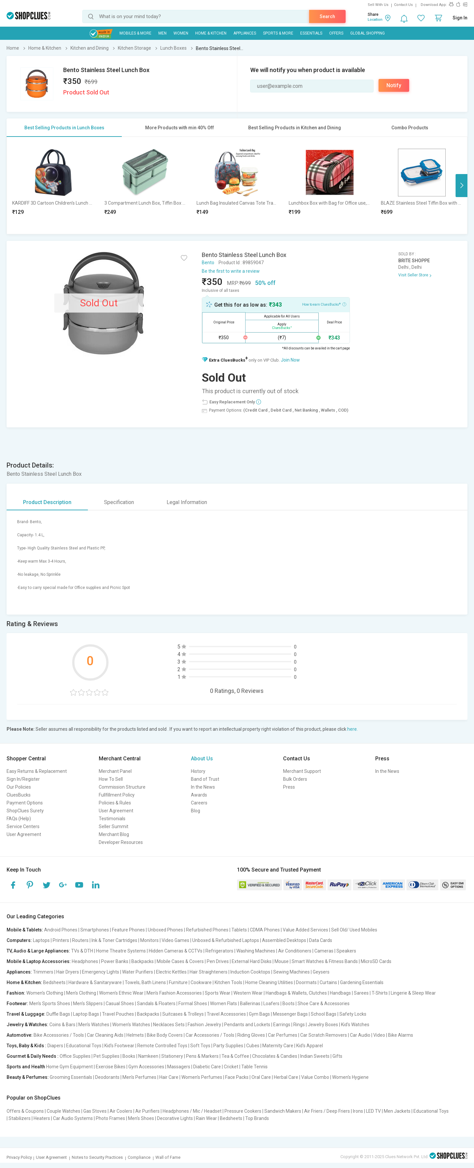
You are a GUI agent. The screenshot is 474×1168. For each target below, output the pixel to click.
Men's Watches (93, 1024)
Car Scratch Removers (323, 1035)
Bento (208, 262)
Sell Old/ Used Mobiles (354, 929)
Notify (393, 85)
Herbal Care (286, 1077)
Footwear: (17, 1003)
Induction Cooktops (250, 972)
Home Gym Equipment (69, 1066)
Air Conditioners (294, 950)
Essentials (311, 33)
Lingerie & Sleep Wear (413, 993)
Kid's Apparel (309, 1045)
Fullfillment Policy (117, 795)
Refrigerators (219, 950)
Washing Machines (255, 950)
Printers (61, 940)
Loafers (271, 1003)
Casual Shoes (120, 1003)
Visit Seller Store (413, 275)
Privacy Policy (19, 1157)
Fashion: (16, 993)
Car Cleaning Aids (105, 1035)
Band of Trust (205, 779)
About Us (202, 758)
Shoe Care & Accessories (324, 1003)
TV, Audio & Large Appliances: (38, 950)
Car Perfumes (282, 1035)
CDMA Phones (265, 929)
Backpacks (142, 961)
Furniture (178, 982)
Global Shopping (367, 33)
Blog (195, 810)
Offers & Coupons (25, 1111)
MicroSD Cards (376, 961)
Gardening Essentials (361, 982)
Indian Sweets (314, 1056)
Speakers (346, 950)
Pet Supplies (106, 1056)
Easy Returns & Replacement (37, 771)
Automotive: (20, 1035)
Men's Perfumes (139, 1077)
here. (352, 729)
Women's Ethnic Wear (121, 993)
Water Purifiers (137, 972)
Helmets (135, 1035)
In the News (203, 787)
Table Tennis (254, 1066)
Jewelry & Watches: (27, 1024)
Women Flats (223, 1003)
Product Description (47, 502)
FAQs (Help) (19, 818)
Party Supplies (228, 1045)
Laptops (41, 940)
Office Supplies (75, 1056)
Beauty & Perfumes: (28, 1077)
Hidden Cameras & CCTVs (175, 950)
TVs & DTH (82, 950)
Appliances (244, 33)
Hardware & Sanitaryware (95, 982)
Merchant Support (302, 771)
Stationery (172, 1056)
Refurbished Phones (207, 929)
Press (289, 787)
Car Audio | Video (367, 1035)
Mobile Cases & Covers (180, 961)
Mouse (282, 961)
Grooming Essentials (71, 1077)
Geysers (321, 972)
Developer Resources (121, 842)
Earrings (281, 1024)
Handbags (340, 993)
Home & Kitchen (210, 33)
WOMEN (180, 33)
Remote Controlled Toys (162, 1045)
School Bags (323, 1014)
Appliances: (19, 972)
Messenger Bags (290, 1014)
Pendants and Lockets (247, 1024)
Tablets (239, 929)
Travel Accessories (226, 1014)
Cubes (252, 1045)
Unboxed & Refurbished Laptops (225, 940)
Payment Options (25, 802)
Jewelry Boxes (323, 1024)
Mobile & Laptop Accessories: (39, 961)
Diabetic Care (207, 1066)
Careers (199, 802)
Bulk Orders (295, 779)
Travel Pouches (118, 1014)
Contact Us (403, 5)
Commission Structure (122, 787)
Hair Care (168, 1077)
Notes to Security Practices (97, 1157)
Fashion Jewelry (204, 1024)
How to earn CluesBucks (324, 304)
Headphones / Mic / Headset (192, 1111)
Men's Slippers (88, 1003)
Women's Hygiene (350, 1077)
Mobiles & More (135, 33)
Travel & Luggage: (26, 1014)
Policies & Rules (115, 802)
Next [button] (461, 185)
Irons (358, 1111)
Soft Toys (200, 1045)
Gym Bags (259, 1014)
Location (375, 19)
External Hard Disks (252, 961)
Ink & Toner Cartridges (114, 940)
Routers (80, 940)
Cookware (201, 982)
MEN (162, 33)
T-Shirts (380, 993)
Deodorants (107, 1077)
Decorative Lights (175, 1118)
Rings (299, 1024)
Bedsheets (54, 982)
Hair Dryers (67, 972)
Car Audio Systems (73, 1118)
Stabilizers (20, 1118)
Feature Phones (128, 929)
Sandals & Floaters (156, 1003)
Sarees (361, 993)
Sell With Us (378, 5)
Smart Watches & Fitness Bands (325, 961)
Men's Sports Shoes (49, 1003)
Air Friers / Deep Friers (327, 1111)
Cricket (231, 1066)
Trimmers (43, 972)
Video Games (175, 940)
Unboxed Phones (165, 929)
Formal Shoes (192, 1003)
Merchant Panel (115, 771)
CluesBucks (19, 795)
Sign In (460, 17)
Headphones (85, 961)
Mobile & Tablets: (25, 929)
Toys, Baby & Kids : (26, 1045)
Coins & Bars (62, 1024)
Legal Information (187, 502)
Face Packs (237, 1077)
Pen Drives (218, 961)
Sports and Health (26, 1066)
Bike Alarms (400, 1035)
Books (128, 1056)
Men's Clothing (81, 993)
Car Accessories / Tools (210, 1035)
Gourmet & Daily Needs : (33, 1056)
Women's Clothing (44, 993)
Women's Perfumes (201, 1077)
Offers (336, 33)
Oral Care (261, 1077)
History (198, 771)
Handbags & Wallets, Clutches (296, 993)
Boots (288, 1003)
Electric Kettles (171, 972)
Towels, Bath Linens (145, 982)
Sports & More (278, 33)
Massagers (178, 1066)
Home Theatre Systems (121, 950)
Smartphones (94, 929)
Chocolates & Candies (274, 1056)
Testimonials (112, 818)
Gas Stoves (95, 1111)
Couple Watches (63, 1111)
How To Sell (111, 779)
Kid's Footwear (119, 1045)
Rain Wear (206, 1118)
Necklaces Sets (169, 1024)
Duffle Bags (58, 1014)
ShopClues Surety (25, 810)
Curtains (328, 982)
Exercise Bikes (110, 1066)
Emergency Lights (100, 972)
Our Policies (19, 787)
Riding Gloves (251, 1035)
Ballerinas (250, 1003)
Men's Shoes (141, 1118)
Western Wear (248, 993)
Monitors (149, 940)
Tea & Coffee (235, 1056)
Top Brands (257, 1118)
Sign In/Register (23, 779)
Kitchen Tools (228, 982)
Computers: (19, 940)
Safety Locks (352, 1014)
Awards (199, 795)
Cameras (323, 950)
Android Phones (60, 929)
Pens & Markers (202, 1056)
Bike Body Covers (165, 1035)
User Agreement (24, 834)
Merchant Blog (114, 834)
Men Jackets (397, 1111)
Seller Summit (113, 826)
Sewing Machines (291, 972)
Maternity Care (277, 1045)
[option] (53, 185)
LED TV (373, 1111)
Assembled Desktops (284, 940)
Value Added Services (305, 929)
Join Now (290, 360)
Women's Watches (131, 1024)
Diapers (55, 1045)
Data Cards (320, 940)
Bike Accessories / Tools (59, 1035)
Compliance (139, 1157)
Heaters (42, 1118)
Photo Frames (110, 1118)
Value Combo (315, 1077)
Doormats (306, 982)
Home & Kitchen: (24, 982)
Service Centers (23, 826)
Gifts (337, 1056)
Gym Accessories (146, 1066)
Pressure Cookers (242, 1111)
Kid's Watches (355, 1024)
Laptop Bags (86, 1014)
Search (327, 16)
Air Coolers (121, 1111)
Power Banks (114, 961)
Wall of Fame (167, 1157)
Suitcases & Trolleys (183, 1014)
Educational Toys (83, 1045)
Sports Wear (217, 993)
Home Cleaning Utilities (269, 982)
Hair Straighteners (208, 972)
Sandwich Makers (282, 1111)
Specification (119, 502)
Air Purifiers (147, 1111)
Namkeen (148, 1056)
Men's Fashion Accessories (174, 993)
